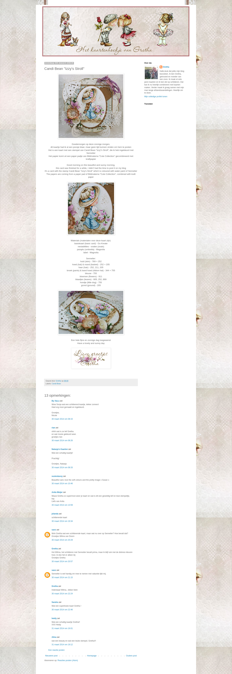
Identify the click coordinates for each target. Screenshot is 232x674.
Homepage (92, 656)
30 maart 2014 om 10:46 (62, 483)
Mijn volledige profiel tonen (155, 96)
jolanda (55, 514)
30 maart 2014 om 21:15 (62, 577)
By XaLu (55, 401)
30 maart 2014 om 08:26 (62, 440)
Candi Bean (56, 384)
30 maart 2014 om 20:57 (62, 561)
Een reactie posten (56, 650)
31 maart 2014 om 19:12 (62, 644)
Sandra (55, 602)
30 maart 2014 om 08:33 (62, 467)
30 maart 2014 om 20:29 (62, 540)
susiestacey (57, 476)
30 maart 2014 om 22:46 (62, 610)
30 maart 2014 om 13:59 (62, 505)
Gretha (55, 549)
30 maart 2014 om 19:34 (62, 521)
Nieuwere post (51, 656)
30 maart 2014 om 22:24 (62, 593)
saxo (54, 530)
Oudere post (131, 656)
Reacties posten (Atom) (68, 660)
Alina (54, 637)
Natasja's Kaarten (60, 449)
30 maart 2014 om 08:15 (62, 419)
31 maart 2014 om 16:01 (62, 628)
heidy (54, 618)
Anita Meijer (57, 492)
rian (53, 428)
